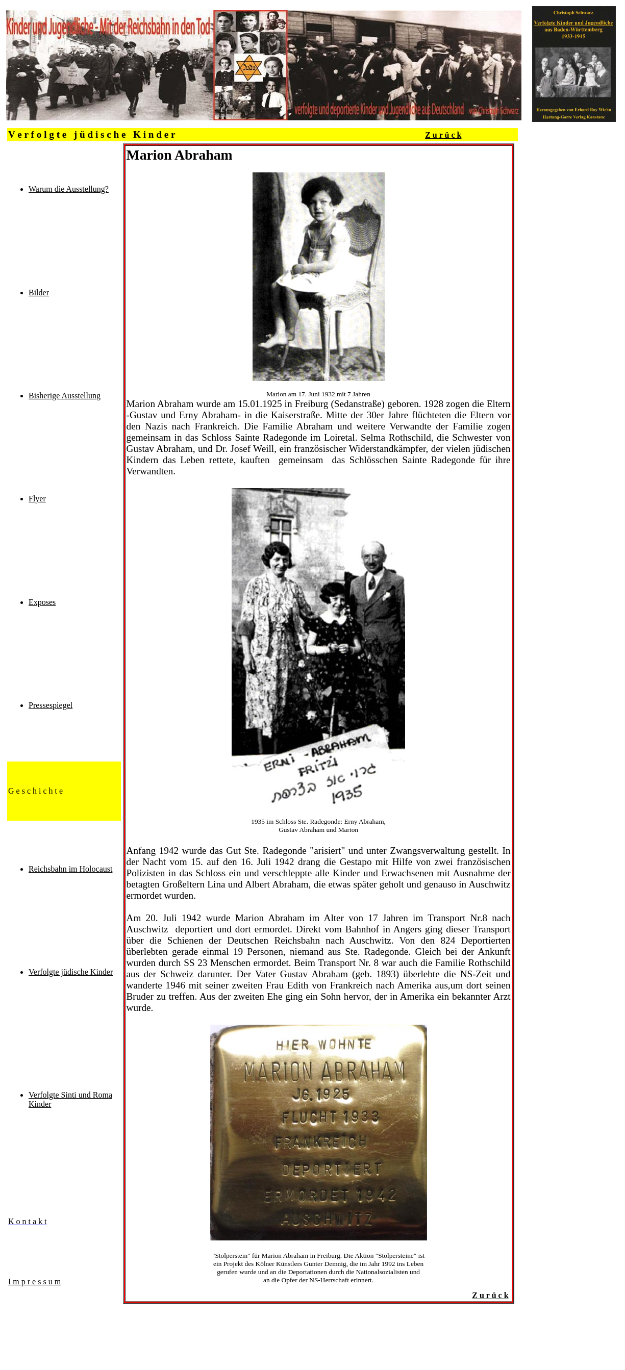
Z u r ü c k (443, 135)
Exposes (42, 602)
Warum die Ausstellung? (69, 189)
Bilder (39, 292)
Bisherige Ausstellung (65, 395)
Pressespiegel (50, 705)
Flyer (37, 498)
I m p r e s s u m (34, 1281)
